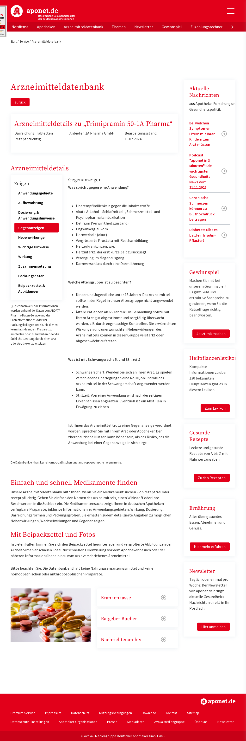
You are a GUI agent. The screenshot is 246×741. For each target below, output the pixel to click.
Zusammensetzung (34, 266)
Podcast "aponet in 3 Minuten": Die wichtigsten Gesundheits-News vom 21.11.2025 (200, 171)
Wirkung (25, 256)
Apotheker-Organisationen (78, 722)
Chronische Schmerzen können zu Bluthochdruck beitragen (202, 208)
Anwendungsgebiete (35, 193)
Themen (119, 26)
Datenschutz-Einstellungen (30, 722)
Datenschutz (80, 713)
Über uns (201, 722)
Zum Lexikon (215, 408)
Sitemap (193, 713)
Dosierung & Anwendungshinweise (36, 215)
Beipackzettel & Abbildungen (31, 288)
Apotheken (46, 26)
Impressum (53, 713)
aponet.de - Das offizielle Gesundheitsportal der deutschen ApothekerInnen (43, 12)
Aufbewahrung (30, 202)
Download (149, 713)
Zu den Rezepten (212, 477)
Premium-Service (23, 713)
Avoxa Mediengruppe (169, 722)
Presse (112, 722)
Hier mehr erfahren (210, 546)
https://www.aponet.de (218, 701)
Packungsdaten (31, 275)
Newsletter (143, 26)
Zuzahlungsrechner (206, 26)
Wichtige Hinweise (33, 247)
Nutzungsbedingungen (115, 713)
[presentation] (232, 27)
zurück (20, 102)
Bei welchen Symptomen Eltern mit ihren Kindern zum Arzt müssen (202, 134)
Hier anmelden (213, 626)
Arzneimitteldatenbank (83, 26)
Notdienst (20, 26)
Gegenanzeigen (31, 227)
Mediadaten (135, 722)
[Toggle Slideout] (230, 11)
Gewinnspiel (172, 26)
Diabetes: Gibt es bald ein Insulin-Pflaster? (203, 235)
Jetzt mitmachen (211, 333)
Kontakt (171, 713)
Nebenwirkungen (32, 237)
